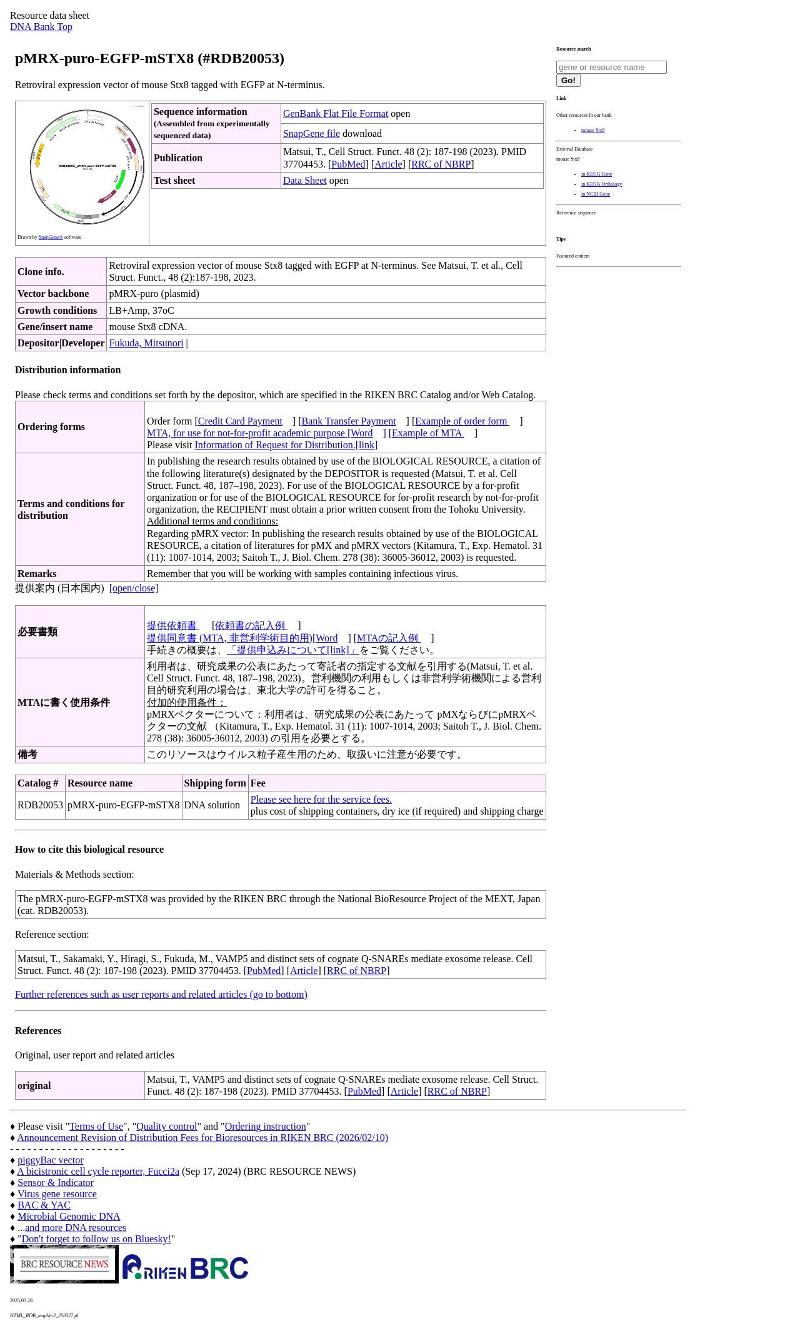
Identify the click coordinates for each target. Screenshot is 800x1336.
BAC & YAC (44, 1205)
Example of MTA (428, 433)
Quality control (166, 1126)
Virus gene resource (57, 1193)
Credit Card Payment (240, 421)
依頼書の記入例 (251, 625)
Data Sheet (305, 180)
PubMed (348, 164)
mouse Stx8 (593, 130)
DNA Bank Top (41, 26)
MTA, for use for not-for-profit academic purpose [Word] (266, 433)
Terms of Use (96, 1126)
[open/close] (134, 588)
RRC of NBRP (441, 164)
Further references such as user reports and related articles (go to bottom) (161, 994)
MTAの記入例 (389, 638)
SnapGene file (311, 133)
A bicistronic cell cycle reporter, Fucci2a (98, 1171)
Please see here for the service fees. (321, 799)
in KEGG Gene (596, 174)
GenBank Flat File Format (335, 113)
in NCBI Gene (595, 194)
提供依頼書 (173, 625)
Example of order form (462, 421)
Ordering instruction (265, 1126)
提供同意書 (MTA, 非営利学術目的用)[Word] (249, 638)
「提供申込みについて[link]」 (293, 650)
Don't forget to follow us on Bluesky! (96, 1238)
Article (388, 164)
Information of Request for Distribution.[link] (286, 444)
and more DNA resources (75, 1227)
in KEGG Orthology (601, 184)
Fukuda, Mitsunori (146, 343)
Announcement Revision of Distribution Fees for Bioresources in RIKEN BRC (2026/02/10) (202, 1137)
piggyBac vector (50, 1160)
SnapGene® (51, 237)
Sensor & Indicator (56, 1182)
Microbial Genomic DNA (69, 1216)
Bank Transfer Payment (349, 421)
